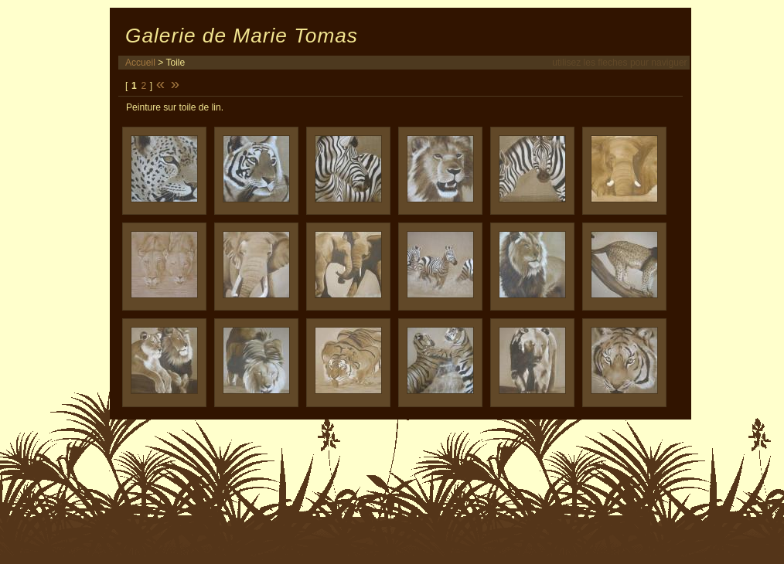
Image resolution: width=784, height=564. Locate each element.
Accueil (140, 62)
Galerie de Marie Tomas (241, 35)
